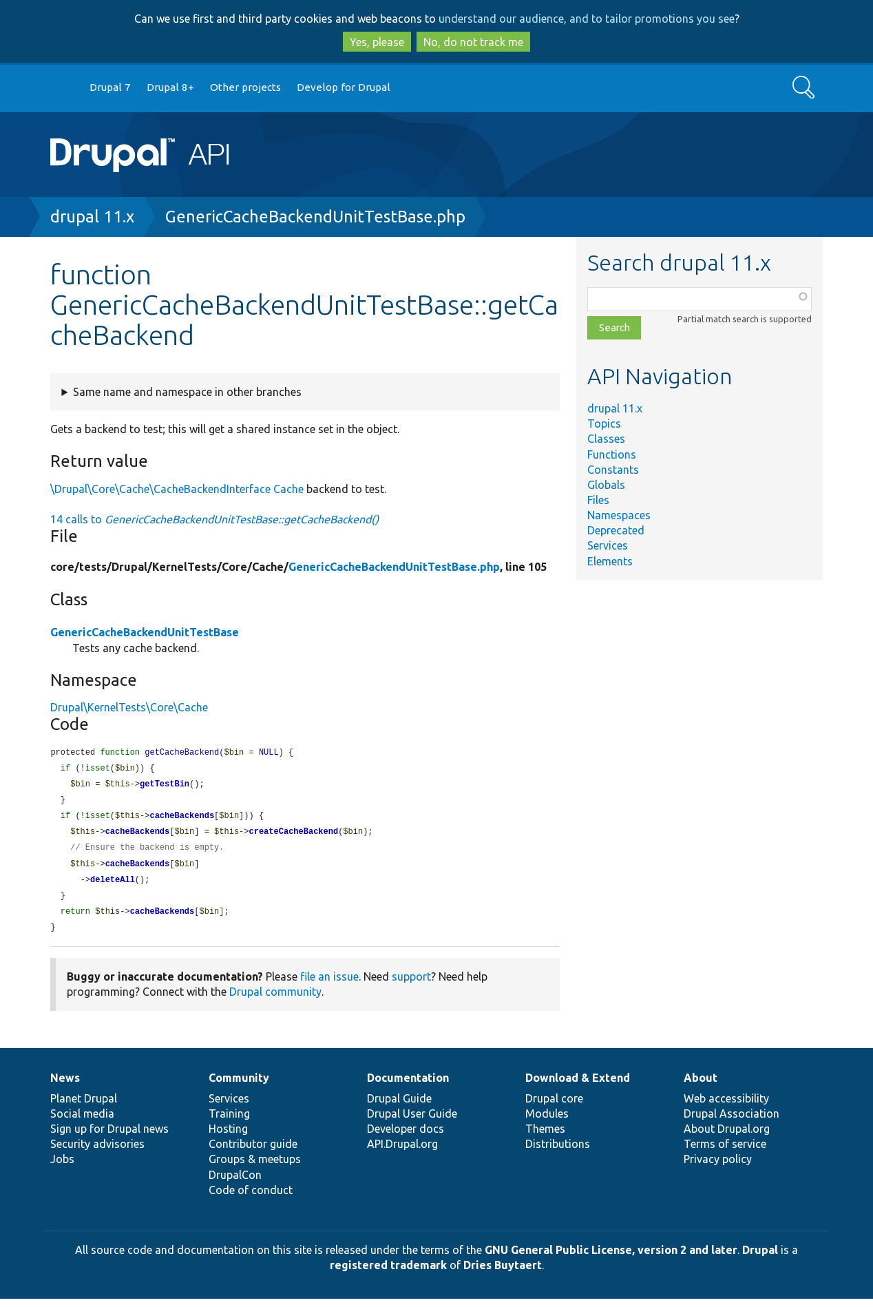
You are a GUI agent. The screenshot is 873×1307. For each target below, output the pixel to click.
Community (239, 1086)
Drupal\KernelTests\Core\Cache (129, 707)
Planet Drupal (83, 1106)
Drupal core (554, 1106)
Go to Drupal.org (63, 88)
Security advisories (97, 1152)
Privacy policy (718, 1167)
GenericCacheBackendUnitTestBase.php (315, 216)
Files (598, 500)
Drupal (760, 1258)
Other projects (245, 87)
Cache (288, 489)
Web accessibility (726, 1106)
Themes (545, 1137)
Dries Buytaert (502, 1273)
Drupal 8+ (170, 87)
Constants (613, 469)
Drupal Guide (399, 1106)
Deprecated (615, 530)
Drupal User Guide (412, 1122)
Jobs (62, 1167)
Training (229, 1122)
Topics (604, 423)
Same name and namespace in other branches (187, 392)
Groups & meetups (255, 1167)
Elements (610, 561)
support (411, 985)
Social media (82, 1122)
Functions (611, 454)
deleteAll (112, 886)
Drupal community (275, 1000)
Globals (606, 485)
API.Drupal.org (402, 1152)
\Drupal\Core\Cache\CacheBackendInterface (160, 489)
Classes (606, 438)
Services (607, 545)
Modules (547, 1122)
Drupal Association (731, 1122)
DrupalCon (235, 1183)
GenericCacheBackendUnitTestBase (144, 632)
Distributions (557, 1152)
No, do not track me (473, 42)
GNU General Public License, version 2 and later (611, 1258)
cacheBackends (181, 819)
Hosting (228, 1137)
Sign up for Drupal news (109, 1137)
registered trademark (388, 1273)
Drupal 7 (110, 87)
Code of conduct (251, 1198)
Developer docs (405, 1137)
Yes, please (377, 42)
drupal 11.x (92, 216)
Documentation (408, 1086)
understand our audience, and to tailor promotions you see (587, 18)
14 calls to (214, 519)
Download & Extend (577, 1086)
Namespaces (619, 515)
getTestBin (164, 786)
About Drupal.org (727, 1137)
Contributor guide (253, 1152)
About (700, 1086)
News (65, 1086)
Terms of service (725, 1152)
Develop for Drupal (343, 87)
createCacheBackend (294, 835)
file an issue (329, 985)
